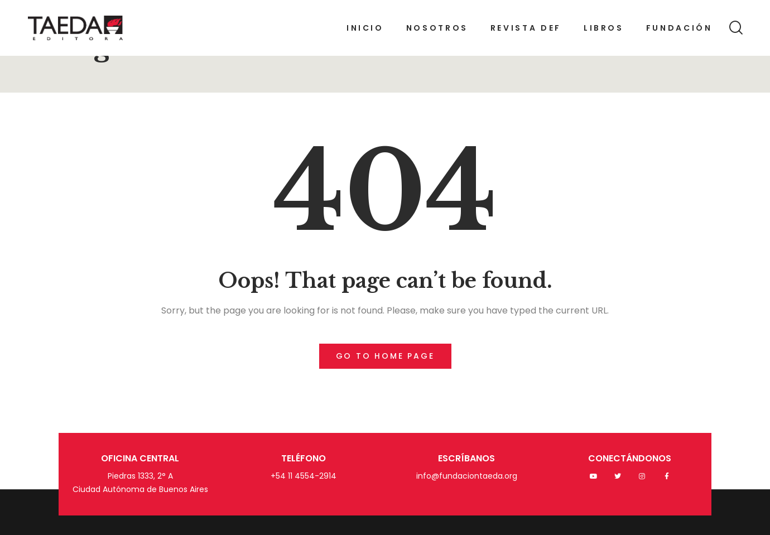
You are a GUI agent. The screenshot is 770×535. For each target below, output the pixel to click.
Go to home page (385, 356)
